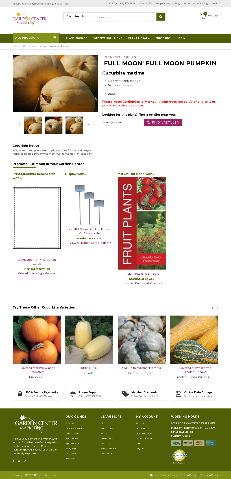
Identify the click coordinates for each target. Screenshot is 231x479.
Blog (103, 423)
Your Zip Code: (112, 122)
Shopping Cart (143, 428)
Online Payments (179, 463)
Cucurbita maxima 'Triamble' (142, 367)
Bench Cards (72, 433)
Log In (139, 443)
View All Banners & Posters (142, 283)
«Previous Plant (111, 56)
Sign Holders (72, 438)
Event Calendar (109, 448)
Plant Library (29, 46)
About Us (105, 443)
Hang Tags (71, 448)
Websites (70, 458)
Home (16, 46)
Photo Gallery (108, 428)
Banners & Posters (75, 428)
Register (140, 448)
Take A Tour (107, 438)
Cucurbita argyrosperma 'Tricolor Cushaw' (194, 370)
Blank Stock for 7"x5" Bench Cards (37, 262)
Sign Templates (144, 433)
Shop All (70, 423)
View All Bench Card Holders (89, 242)
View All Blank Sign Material (37, 273)
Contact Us (106, 453)
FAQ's (104, 433)
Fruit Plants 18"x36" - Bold (142, 273)
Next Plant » (131, 56)
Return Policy (188, 475)
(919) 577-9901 (127, 3)
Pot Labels (71, 453)
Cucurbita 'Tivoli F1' (89, 367)
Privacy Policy (169, 475)
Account (140, 423)
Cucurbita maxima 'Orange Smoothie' (36, 370)
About (153, 475)
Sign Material (72, 443)
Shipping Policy (209, 475)
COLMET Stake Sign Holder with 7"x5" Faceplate (89, 231)
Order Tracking (144, 438)
